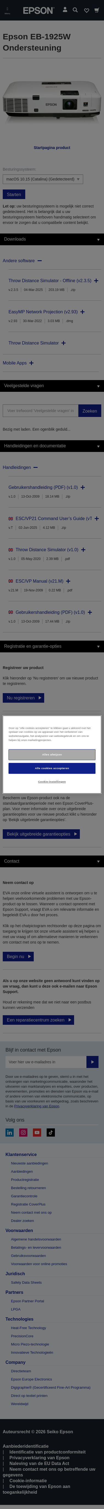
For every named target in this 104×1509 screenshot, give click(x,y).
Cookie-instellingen (52, 781)
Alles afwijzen (52, 754)
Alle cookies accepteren (52, 768)
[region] (51, 754)
